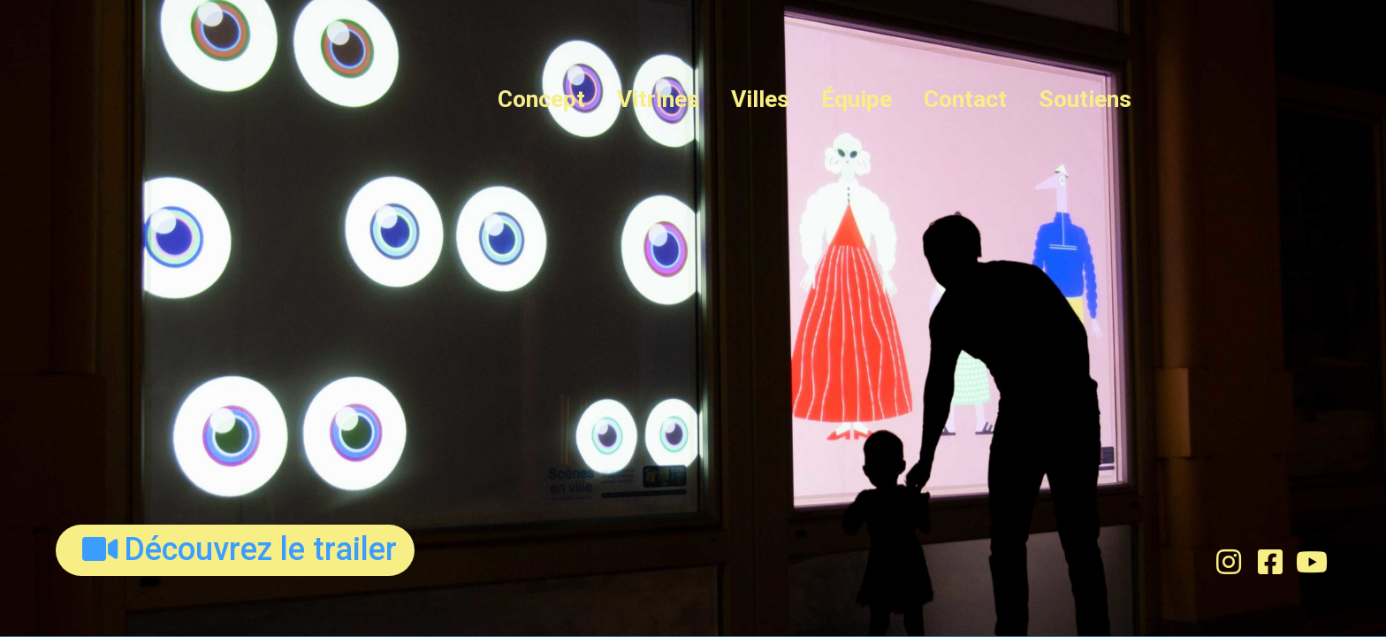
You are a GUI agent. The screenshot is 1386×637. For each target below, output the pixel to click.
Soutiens (1085, 99)
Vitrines (658, 99)
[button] (235, 550)
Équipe (856, 99)
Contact (965, 99)
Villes (760, 99)
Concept (541, 99)
